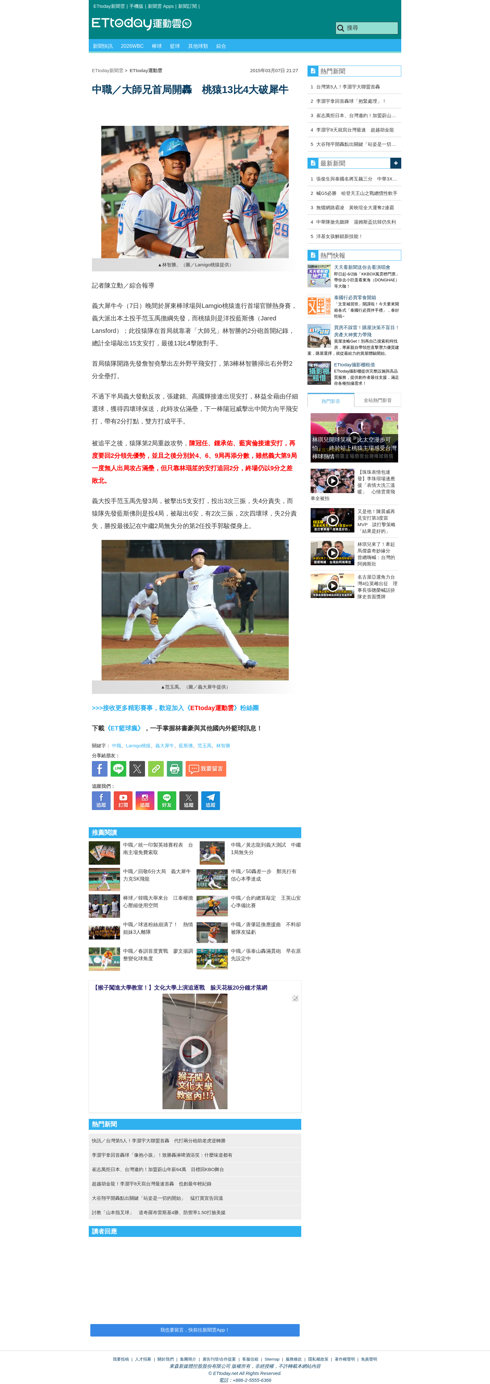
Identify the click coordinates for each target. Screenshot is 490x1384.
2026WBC (132, 46)
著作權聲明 (345, 1359)
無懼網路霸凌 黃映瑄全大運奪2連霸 (355, 207)
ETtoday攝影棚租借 (328, 352)
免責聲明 (369, 1359)
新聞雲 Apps (161, 6)
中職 (116, 745)
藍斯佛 (186, 745)
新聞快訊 (103, 46)
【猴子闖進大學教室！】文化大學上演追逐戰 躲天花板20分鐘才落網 (179, 988)
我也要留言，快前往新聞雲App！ (195, 1329)
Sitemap (272, 1359)
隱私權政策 (318, 1359)
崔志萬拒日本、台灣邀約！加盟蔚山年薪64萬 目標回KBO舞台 (158, 1169)
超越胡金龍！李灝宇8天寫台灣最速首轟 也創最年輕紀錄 (152, 1183)
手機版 (136, 6)
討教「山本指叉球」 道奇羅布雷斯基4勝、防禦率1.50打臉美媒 (159, 1212)
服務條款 (294, 1359)
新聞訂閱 (187, 6)
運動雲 (146, 24)
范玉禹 (205, 745)
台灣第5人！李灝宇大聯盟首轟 (348, 86)
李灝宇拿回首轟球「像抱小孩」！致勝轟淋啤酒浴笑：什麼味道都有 (162, 1155)
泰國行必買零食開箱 (329, 291)
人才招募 (143, 1359)
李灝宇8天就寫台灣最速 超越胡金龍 (355, 129)
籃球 (175, 46)
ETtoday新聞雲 (109, 6)
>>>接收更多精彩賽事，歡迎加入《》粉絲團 (175, 707)
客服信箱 (250, 1359)
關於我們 (166, 1359)
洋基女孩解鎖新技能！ (339, 236)
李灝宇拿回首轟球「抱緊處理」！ (351, 101)
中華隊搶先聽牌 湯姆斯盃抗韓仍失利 (356, 222)
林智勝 (223, 745)
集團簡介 (188, 1359)
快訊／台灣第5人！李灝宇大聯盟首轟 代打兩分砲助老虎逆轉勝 (159, 1140)
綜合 (221, 46)
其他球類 (198, 46)
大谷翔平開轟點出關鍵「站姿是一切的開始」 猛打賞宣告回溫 (157, 1198)
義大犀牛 (164, 745)
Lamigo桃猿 (138, 745)
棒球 (157, 46)
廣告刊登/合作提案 (219, 1359)
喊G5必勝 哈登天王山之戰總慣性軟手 (357, 193)
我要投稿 (121, 1359)
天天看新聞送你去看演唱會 (336, 267)
